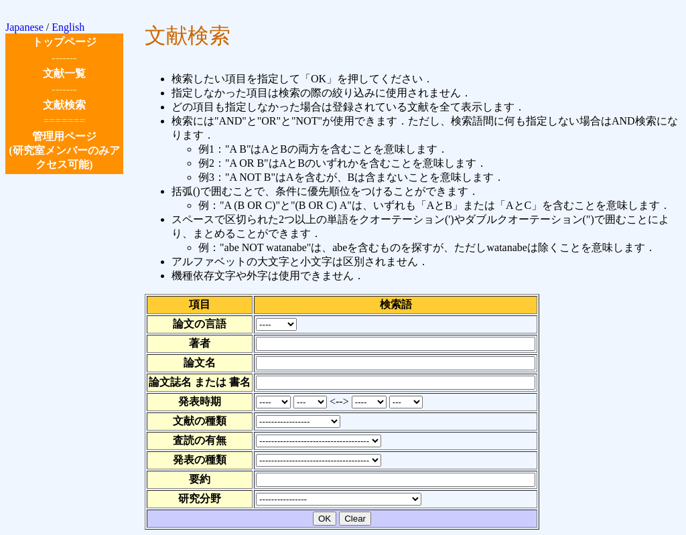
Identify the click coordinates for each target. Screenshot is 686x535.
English (68, 27)
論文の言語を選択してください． (276, 324)
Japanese (24, 27)
